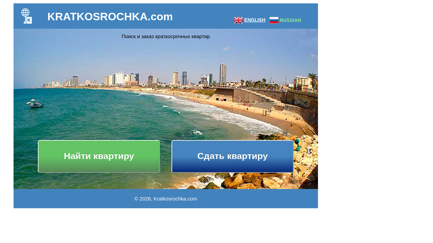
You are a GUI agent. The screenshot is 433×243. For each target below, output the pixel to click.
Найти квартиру (99, 156)
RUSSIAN (290, 20)
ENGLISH (254, 20)
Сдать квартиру (232, 156)
